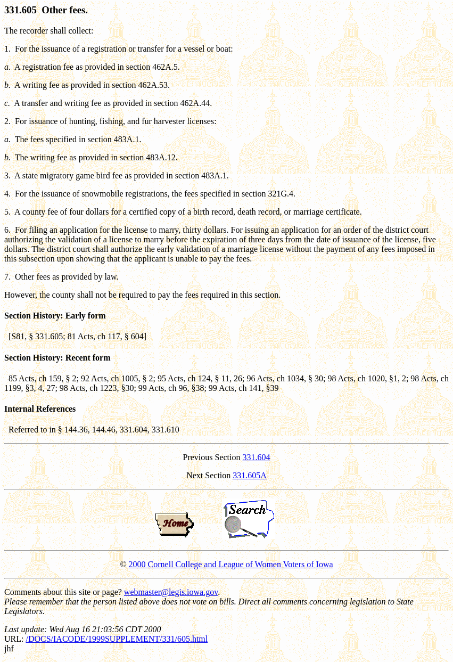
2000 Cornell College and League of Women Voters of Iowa (231, 564)
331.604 (256, 457)
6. (7, 229)
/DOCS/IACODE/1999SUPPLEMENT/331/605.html (117, 638)
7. (7, 276)
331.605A (250, 475)
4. (7, 193)
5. (7, 211)
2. (7, 121)
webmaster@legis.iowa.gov (171, 591)
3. (7, 175)
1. (7, 48)
